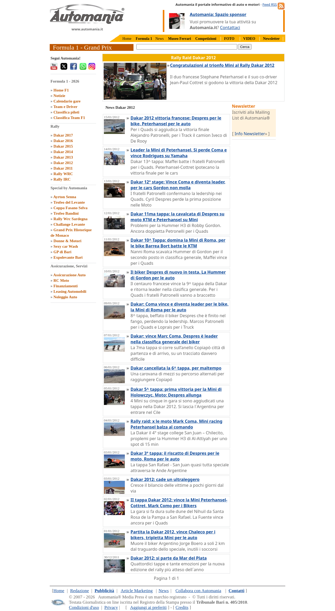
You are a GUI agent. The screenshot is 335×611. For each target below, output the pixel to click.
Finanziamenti (65, 286)
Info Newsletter (249, 134)
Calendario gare (66, 101)
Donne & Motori (67, 241)
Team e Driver (65, 107)
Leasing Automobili (69, 291)
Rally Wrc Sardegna (70, 219)
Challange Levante (69, 224)
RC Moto (61, 280)
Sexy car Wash (65, 246)
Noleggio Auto (65, 297)
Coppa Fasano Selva (70, 208)
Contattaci (230, 27)
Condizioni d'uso (84, 607)
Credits (182, 607)
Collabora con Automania (198, 590)
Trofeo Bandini (66, 213)
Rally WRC (63, 174)
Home (126, 39)
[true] (186, 47)
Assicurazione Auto (69, 275)
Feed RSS (270, 4)
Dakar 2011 (62, 168)
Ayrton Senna (64, 197)
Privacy (111, 607)
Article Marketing (137, 590)
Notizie (59, 96)
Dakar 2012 (63, 163)
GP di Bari (62, 252)
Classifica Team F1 (69, 118)
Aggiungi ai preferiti (148, 607)
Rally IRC (61, 179)
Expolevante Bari (67, 257)
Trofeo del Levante (69, 202)
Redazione (79, 590)
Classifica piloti (66, 112)
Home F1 (61, 90)
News (159, 39)
